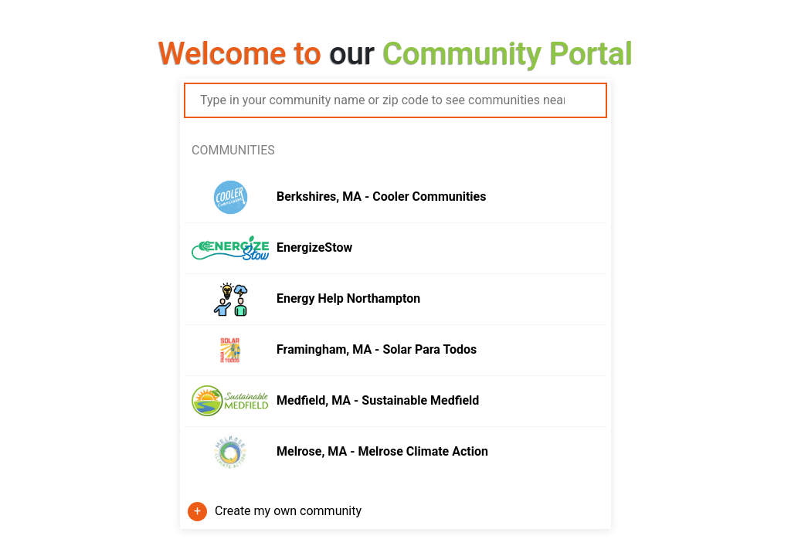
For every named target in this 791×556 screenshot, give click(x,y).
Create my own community (288, 510)
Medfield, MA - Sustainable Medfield (378, 400)
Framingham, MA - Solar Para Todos (377, 349)
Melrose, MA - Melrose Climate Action (382, 451)
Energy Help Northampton (348, 298)
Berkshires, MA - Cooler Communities (381, 196)
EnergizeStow (314, 247)
